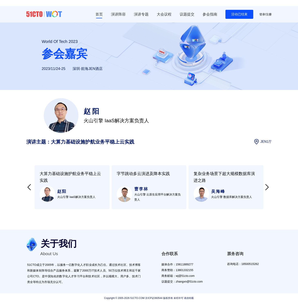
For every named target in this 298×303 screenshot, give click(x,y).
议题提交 (187, 14)
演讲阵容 (118, 14)
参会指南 (210, 14)
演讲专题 (141, 14)
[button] (29, 187)
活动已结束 (239, 14)
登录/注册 (265, 14)
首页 (99, 14)
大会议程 (164, 14)
